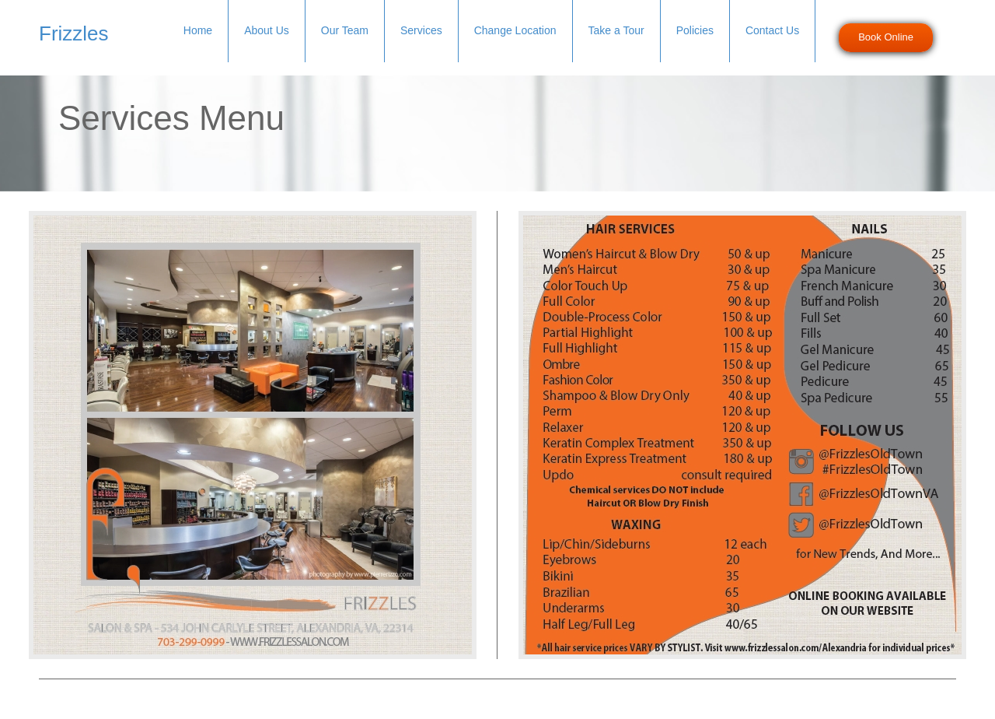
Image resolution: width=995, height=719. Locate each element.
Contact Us (772, 30)
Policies (695, 30)
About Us (266, 30)
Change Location (515, 30)
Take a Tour (616, 30)
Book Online (885, 37)
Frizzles (74, 33)
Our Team (344, 30)
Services (421, 30)
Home (197, 30)
